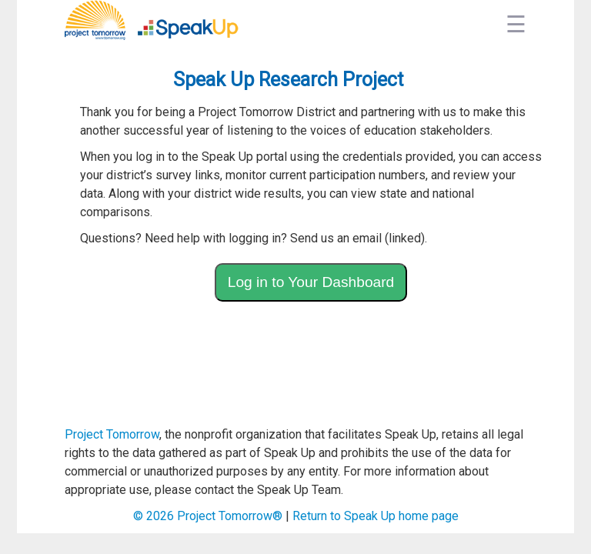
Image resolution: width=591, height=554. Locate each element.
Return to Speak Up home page (375, 516)
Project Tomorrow (112, 434)
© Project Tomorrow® (207, 516)
